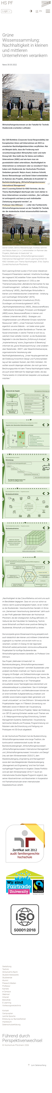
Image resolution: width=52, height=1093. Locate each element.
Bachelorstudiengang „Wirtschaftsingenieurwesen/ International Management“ (23, 183)
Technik (5, 969)
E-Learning (6, 1003)
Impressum (7, 1022)
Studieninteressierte (10, 975)
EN (40, 11)
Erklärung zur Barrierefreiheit (14, 1019)
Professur (6, 986)
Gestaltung (6, 966)
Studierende (7, 978)
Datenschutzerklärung (11, 1024)
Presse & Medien (9, 983)
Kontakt (5, 1011)
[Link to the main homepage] (46, 4)
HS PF (7, 3)
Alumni (5, 980)
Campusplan (7, 1013)
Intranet (5, 997)
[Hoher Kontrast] (30, 11)
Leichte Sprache (8, 1016)
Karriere (5, 989)
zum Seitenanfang (38, 1065)
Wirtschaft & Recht (10, 972)
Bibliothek (6, 1000)
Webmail (6, 994)
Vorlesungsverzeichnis (11, 1005)
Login (5, 11)
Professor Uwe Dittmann (12, 205)
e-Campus (6, 991)
